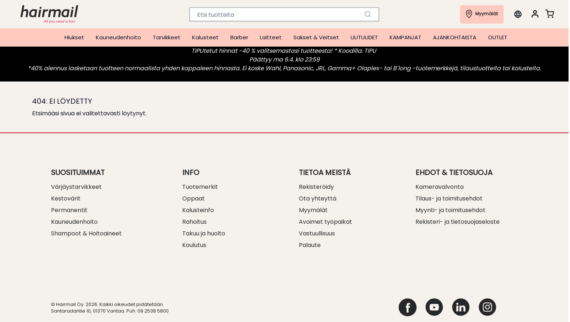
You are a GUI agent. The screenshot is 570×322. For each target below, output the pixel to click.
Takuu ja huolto (203, 233)
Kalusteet (205, 37)
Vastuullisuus (317, 233)
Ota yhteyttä (317, 198)
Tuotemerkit (200, 187)
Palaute (310, 245)
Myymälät (313, 210)
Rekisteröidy (316, 187)
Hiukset (74, 37)
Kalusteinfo (198, 210)
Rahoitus (194, 222)
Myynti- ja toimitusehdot (450, 210)
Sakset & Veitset (316, 37)
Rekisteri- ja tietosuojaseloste (457, 222)
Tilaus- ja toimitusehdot (449, 198)
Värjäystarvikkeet (76, 187)
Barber (239, 37)
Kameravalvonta (439, 187)
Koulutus (194, 245)
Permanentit (69, 210)
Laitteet (271, 37)
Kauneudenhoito (118, 37)
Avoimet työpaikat (325, 222)
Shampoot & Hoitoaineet (86, 233)
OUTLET (497, 37)
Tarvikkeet (166, 37)
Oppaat (193, 198)
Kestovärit (66, 198)
